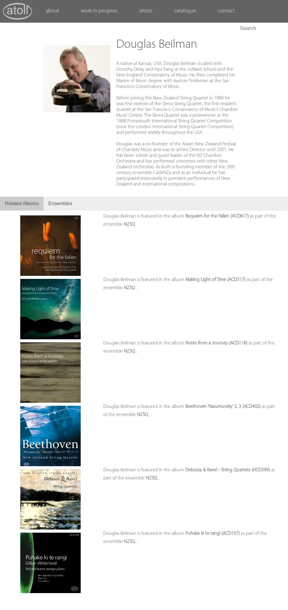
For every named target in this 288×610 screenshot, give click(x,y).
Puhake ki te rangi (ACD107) (213, 533)
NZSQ (130, 224)
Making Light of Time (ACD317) (216, 279)
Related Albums (22, 203)
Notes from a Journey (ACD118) (216, 343)
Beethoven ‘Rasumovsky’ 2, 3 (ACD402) (223, 406)
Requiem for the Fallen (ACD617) (217, 216)
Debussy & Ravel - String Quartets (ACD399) (228, 470)
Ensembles (60, 203)
